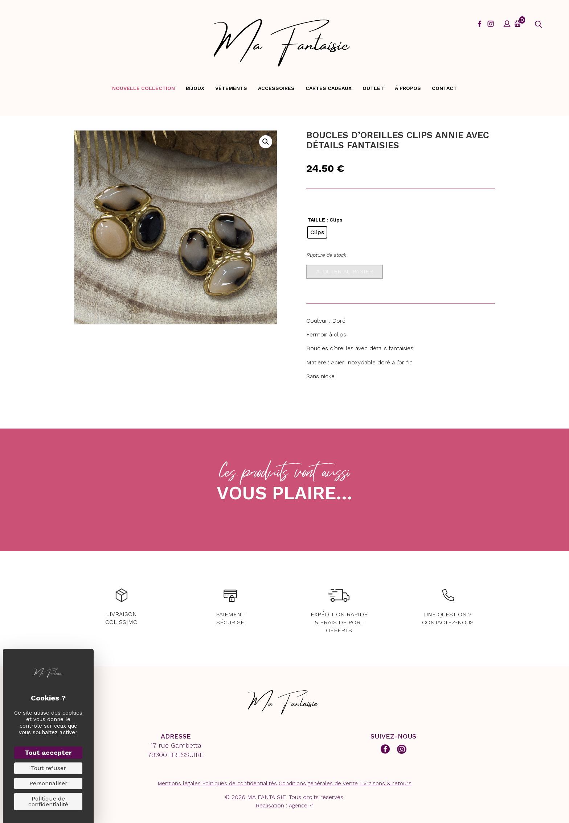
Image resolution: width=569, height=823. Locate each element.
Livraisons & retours (386, 783)
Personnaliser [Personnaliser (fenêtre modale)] (48, 783)
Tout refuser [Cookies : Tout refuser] (48, 768)
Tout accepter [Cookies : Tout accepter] (48, 752)
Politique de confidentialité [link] (48, 801)
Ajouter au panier (344, 271)
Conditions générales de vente (318, 783)
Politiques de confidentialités (239, 783)
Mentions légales (179, 783)
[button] (538, 24)
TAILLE (316, 220)
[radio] (317, 232)
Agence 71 (301, 805)
